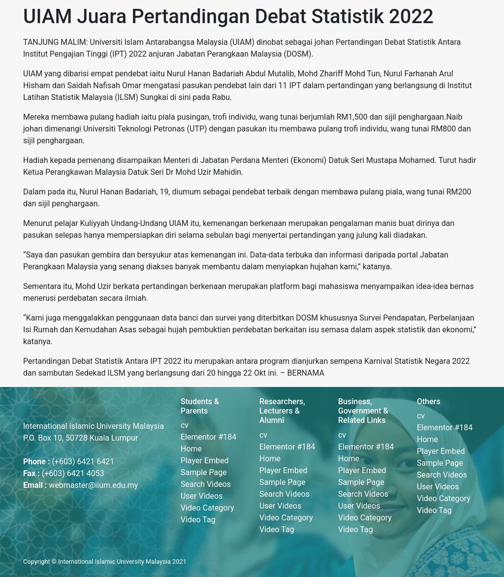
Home (191, 448)
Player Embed (205, 460)
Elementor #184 (208, 437)
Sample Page (204, 472)
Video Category (207, 508)
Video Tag (198, 519)
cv (185, 425)
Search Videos (206, 484)
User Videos (201, 496)
